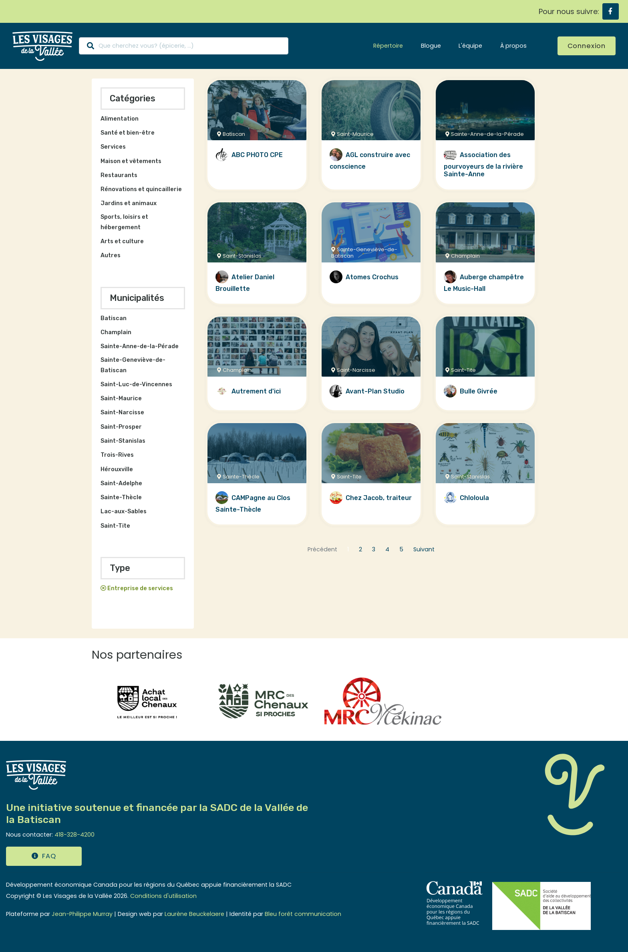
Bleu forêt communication (303, 914)
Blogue (431, 46)
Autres (111, 255)
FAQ (44, 856)
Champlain (116, 332)
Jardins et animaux (129, 203)
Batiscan (114, 318)
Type (120, 568)
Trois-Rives (117, 455)
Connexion (587, 45)
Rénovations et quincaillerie (141, 189)
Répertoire (388, 46)
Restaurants (119, 175)
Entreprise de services (140, 588)
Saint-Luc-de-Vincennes (136, 384)
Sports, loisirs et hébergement (124, 222)
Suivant (424, 549)
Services (113, 146)
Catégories (132, 98)
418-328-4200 (74, 835)
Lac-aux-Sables (124, 511)
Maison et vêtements (131, 161)
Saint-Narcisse (122, 412)
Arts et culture (122, 241)
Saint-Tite (115, 525)
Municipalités (137, 298)
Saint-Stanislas (123, 441)
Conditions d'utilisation (163, 896)
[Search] (183, 45)
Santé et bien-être (128, 132)
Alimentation (120, 118)
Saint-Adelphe (121, 483)
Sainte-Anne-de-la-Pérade (140, 346)
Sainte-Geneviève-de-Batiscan (133, 365)
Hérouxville (117, 469)
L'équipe (470, 46)
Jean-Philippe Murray (82, 914)
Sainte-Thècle (121, 497)
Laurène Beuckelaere (194, 914)
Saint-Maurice (121, 398)
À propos (513, 46)
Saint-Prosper (121, 427)
